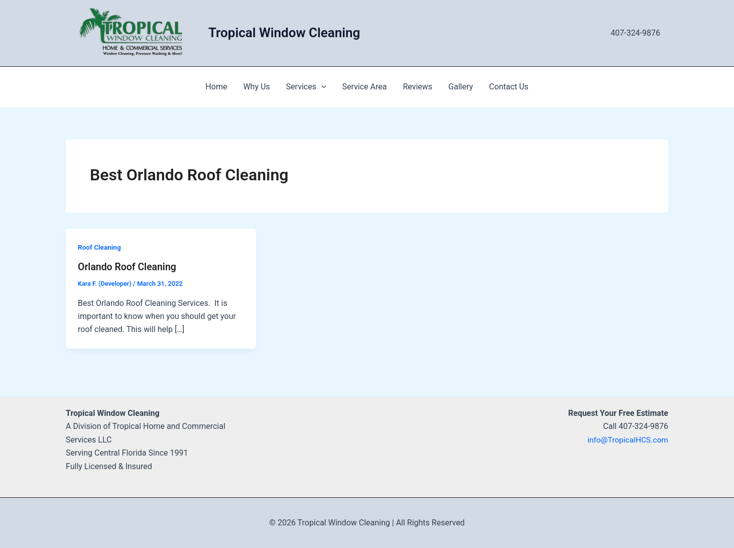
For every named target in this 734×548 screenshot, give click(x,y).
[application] (321, 87)
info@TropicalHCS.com (626, 440)
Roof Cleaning (100, 247)
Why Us (256, 86)
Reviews (417, 86)
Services (306, 87)
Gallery (460, 86)
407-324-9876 (635, 33)
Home (216, 86)
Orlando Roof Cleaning (128, 267)
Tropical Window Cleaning (284, 32)
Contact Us (509, 86)
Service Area (364, 86)
